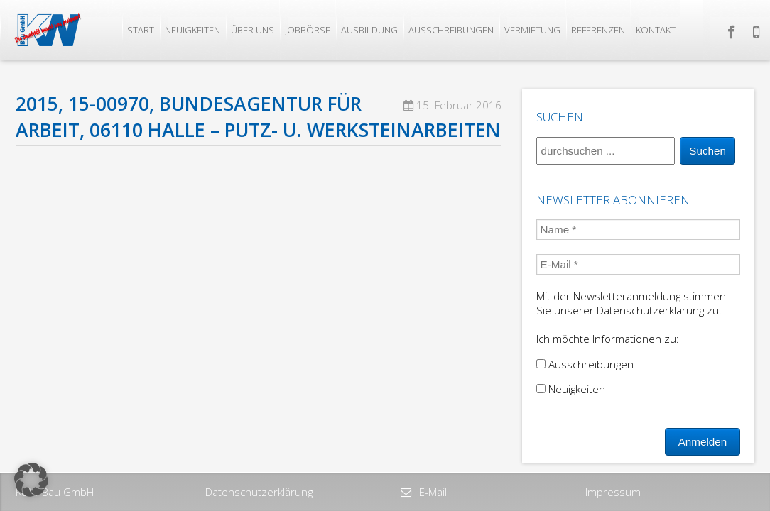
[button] (31, 480)
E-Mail (431, 492)
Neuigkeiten (192, 29)
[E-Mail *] (638, 264)
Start (140, 29)
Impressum (613, 492)
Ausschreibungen (451, 29)
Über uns (252, 29)
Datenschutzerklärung (259, 492)
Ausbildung (369, 29)
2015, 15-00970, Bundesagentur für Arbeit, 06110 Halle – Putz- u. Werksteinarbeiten (258, 117)
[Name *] (638, 229)
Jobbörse (307, 29)
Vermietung (532, 29)
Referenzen (598, 29)
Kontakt (656, 29)
